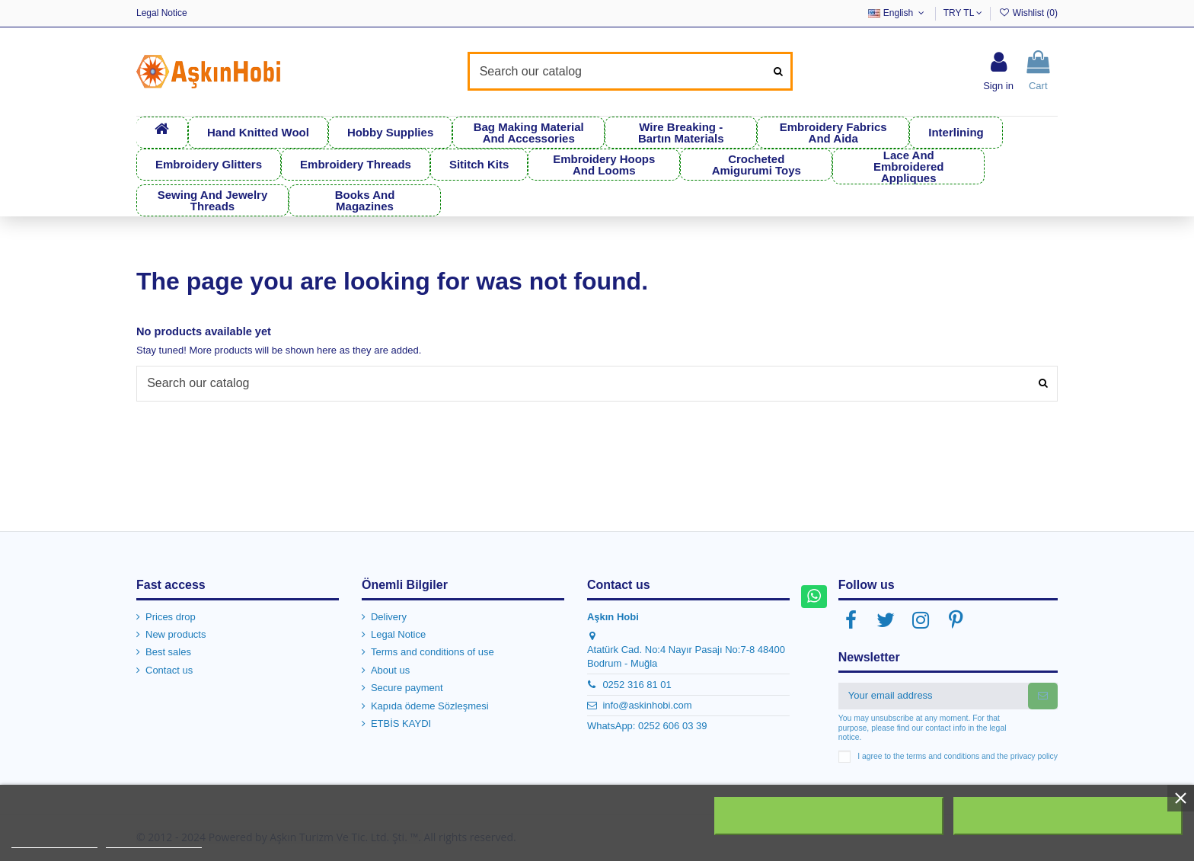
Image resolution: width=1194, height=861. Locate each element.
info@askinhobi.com (646, 705)
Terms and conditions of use (432, 652)
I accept (1067, 816)
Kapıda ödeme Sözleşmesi (430, 705)
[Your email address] (933, 695)
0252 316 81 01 (636, 684)
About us (390, 670)
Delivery (389, 616)
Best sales (168, 652)
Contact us (169, 670)
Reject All (829, 816)
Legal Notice (161, 13)
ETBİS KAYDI (401, 723)
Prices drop (170, 616)
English (897, 13)
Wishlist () (1028, 13)
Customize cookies (154, 840)
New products (175, 634)
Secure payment (407, 687)
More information (54, 840)
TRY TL (963, 13)
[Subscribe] (1043, 695)
